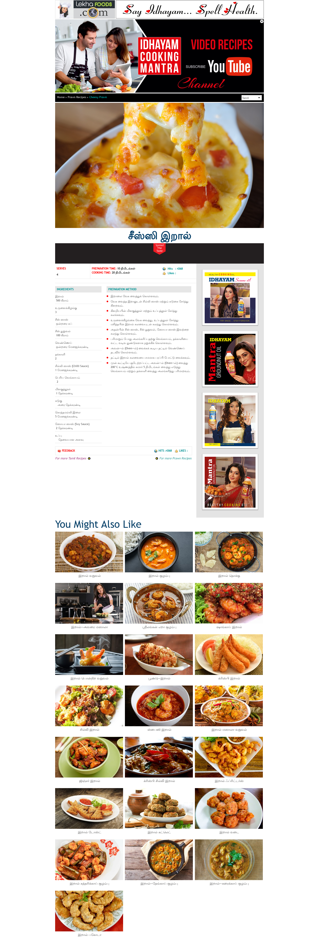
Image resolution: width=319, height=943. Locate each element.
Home (62, 97)
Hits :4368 (163, 450)
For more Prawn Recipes (173, 458)
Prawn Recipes (78, 97)
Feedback (66, 451)
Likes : (181, 450)
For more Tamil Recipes (73, 458)
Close (262, 21)
